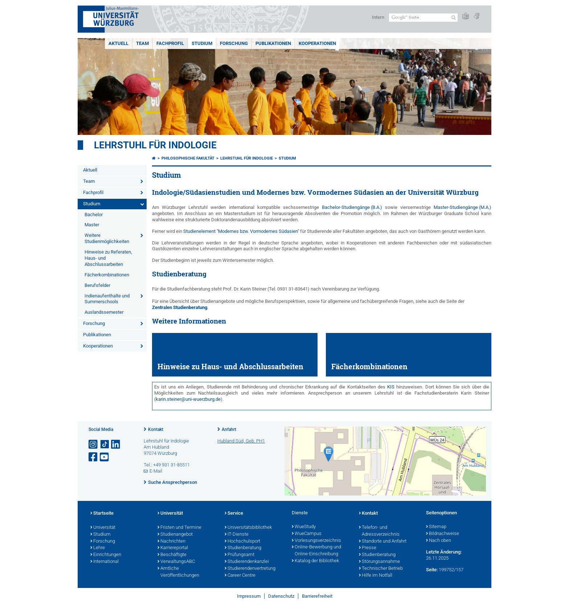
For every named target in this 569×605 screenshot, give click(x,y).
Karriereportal (172, 548)
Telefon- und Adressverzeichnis (379, 531)
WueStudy (304, 527)
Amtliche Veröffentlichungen (178, 572)
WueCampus (307, 534)
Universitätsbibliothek (248, 527)
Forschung (234, 43)
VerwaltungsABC (176, 562)
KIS (390, 387)
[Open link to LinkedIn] (116, 444)
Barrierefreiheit (317, 596)
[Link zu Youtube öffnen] (105, 457)
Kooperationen (317, 43)
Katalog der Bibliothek (315, 561)
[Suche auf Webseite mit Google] (423, 17)
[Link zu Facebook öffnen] (94, 457)
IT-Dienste (237, 534)
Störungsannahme (379, 562)
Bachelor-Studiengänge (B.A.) (352, 207)
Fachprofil (170, 43)
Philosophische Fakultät (187, 158)
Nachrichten (171, 541)
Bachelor (94, 214)
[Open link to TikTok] (105, 444)
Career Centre (240, 575)
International (104, 562)
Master (92, 224)
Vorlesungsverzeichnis (316, 541)
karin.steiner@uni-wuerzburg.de (188, 399)
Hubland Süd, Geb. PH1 (241, 441)
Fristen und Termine (179, 527)
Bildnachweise (442, 534)
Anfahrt (229, 429)
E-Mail (156, 471)
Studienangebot (175, 534)
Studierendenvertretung (250, 568)
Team (142, 43)
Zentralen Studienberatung (179, 307)
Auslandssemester (104, 312)
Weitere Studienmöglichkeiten (107, 238)
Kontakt (155, 429)
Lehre (97, 548)
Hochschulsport (242, 541)
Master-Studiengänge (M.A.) (462, 207)
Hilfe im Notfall (375, 575)
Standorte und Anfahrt (382, 541)
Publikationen (273, 43)
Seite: (432, 569)
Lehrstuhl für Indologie (155, 145)
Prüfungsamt (239, 555)
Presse (367, 548)
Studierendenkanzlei (247, 562)
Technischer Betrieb (381, 568)
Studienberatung (243, 548)
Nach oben (438, 541)
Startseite (102, 513)
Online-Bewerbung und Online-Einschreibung (316, 550)
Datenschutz (281, 596)
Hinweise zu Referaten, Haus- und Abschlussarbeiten (108, 258)
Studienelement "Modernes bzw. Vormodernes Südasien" (241, 231)
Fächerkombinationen (107, 274)
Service (234, 513)
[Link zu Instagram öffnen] (94, 444)
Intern (378, 17)
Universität (102, 527)
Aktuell (118, 43)
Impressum (249, 596)
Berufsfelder (97, 285)
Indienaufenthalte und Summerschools (107, 299)
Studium (202, 43)
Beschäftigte (172, 555)
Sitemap (436, 527)
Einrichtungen (105, 555)
